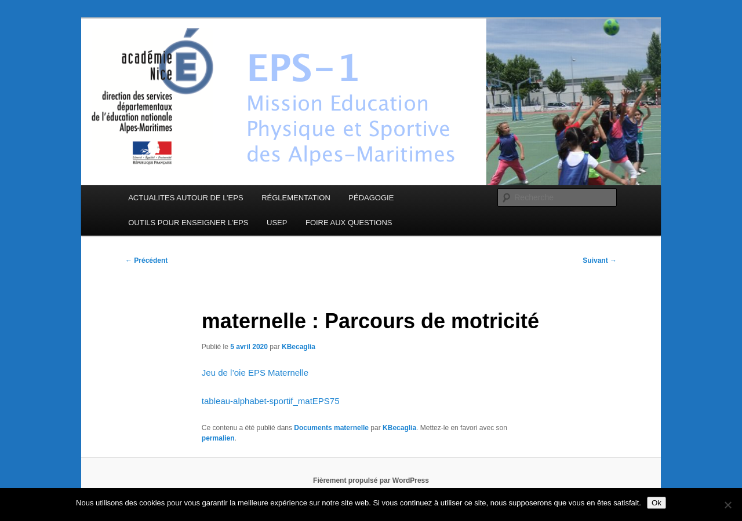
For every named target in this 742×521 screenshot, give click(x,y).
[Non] (727, 505)
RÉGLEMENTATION (295, 197)
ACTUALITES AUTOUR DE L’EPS (185, 197)
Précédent (146, 260)
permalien (218, 438)
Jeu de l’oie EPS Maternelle (255, 372)
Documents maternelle (331, 428)
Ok (656, 502)
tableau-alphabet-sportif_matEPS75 (271, 401)
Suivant (600, 260)
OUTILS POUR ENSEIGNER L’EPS (188, 222)
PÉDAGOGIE (371, 197)
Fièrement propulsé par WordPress (371, 480)
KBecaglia (298, 347)
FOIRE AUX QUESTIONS (348, 222)
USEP (277, 222)
